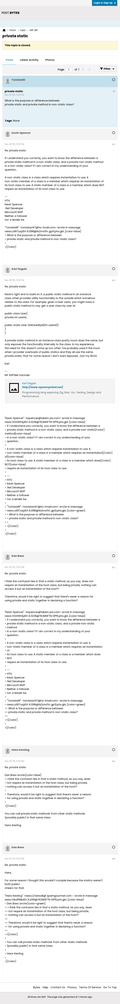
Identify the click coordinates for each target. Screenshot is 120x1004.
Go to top (110, 987)
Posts (9, 60)
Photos (49, 60)
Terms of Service (90, 987)
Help (45, 987)
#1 (114, 91)
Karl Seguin (29, 383)
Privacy (72, 987)
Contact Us (58, 987)
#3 (113, 280)
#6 (113, 858)
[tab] (9, 60)
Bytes (36, 987)
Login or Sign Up (105, 2)
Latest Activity (29, 60)
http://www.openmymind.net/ (42, 387)
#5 (113, 761)
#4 (113, 567)
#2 (113, 144)
